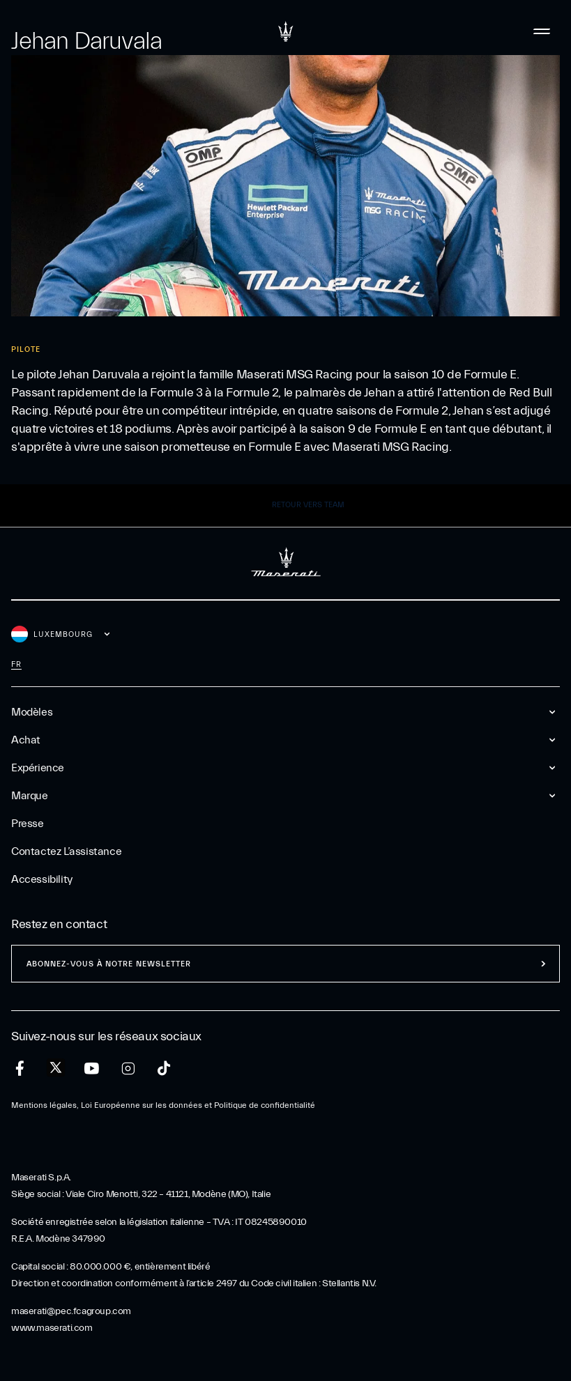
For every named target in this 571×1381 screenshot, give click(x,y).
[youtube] (91, 1068)
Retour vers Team (308, 504)
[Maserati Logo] (286, 31)
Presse (27, 823)
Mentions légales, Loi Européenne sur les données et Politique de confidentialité (163, 1105)
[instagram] (128, 1068)
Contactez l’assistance (66, 851)
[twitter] (55, 1068)
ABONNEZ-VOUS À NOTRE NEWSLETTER (108, 964)
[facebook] (20, 1068)
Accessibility (42, 879)
